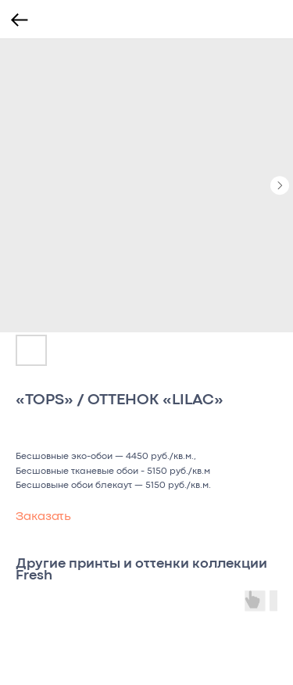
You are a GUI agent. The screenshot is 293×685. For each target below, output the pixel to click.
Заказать (43, 516)
